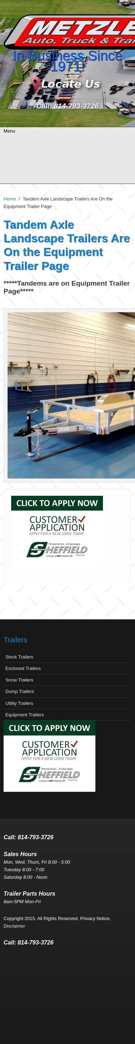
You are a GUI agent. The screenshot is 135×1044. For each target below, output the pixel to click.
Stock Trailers (19, 657)
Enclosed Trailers (23, 668)
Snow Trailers (19, 680)
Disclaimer (14, 926)
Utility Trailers (19, 703)
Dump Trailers (19, 691)
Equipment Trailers (24, 714)
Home (10, 199)
